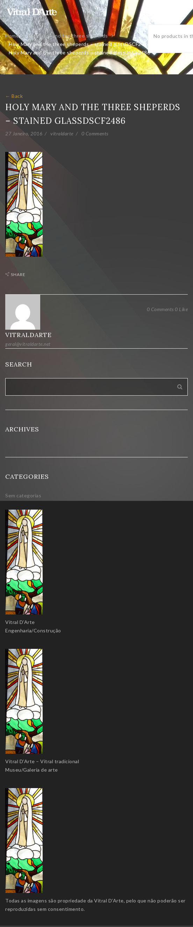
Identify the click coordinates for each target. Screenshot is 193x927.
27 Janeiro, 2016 (23, 133)
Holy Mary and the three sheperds (68, 36)
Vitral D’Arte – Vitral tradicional (42, 761)
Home (12, 36)
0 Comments (94, 133)
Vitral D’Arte (20, 622)
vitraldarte (61, 133)
